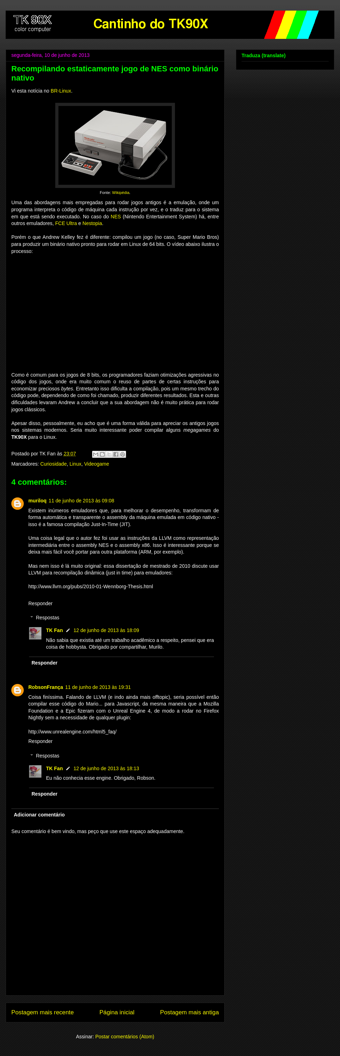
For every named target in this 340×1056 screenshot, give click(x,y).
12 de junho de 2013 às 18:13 (106, 768)
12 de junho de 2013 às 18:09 (106, 630)
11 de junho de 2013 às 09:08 (81, 500)
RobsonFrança (45, 687)
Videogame (96, 464)
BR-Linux (61, 91)
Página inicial (117, 1012)
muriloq (37, 500)
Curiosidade (53, 464)
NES (116, 216)
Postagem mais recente (42, 1012)
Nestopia (92, 223)
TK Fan (54, 630)
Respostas (47, 618)
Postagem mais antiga (189, 1012)
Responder (40, 603)
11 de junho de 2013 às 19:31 (98, 687)
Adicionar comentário (39, 815)
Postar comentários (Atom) (124, 1036)
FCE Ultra (66, 223)
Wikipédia (121, 192)
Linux (75, 464)
